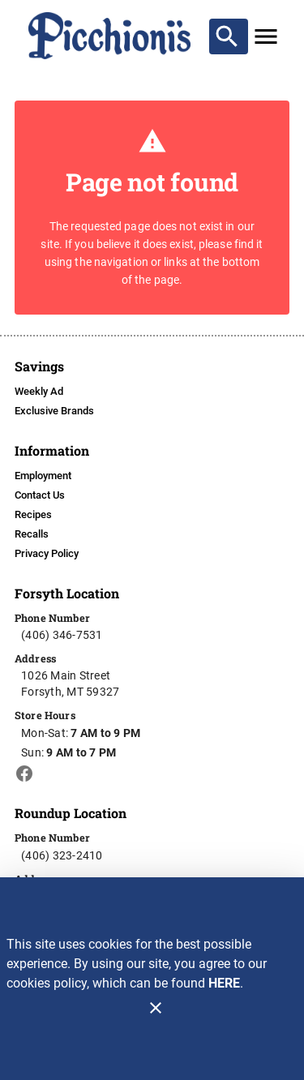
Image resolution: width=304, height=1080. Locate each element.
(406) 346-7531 (62, 634)
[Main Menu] (266, 36)
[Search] (227, 36)
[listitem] (39, 391)
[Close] (155, 1007)
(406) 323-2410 (62, 855)
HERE (224, 983)
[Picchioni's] (110, 35)
